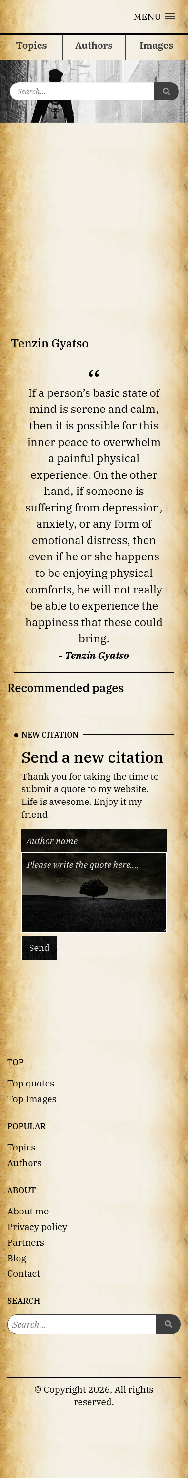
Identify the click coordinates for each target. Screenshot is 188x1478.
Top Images (32, 1098)
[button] (154, 17)
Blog (16, 1258)
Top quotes (30, 1083)
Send (39, 947)
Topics (21, 1147)
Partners (25, 1242)
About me (28, 1211)
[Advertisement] (89, 216)
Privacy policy (37, 1226)
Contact (23, 1273)
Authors (24, 1162)
